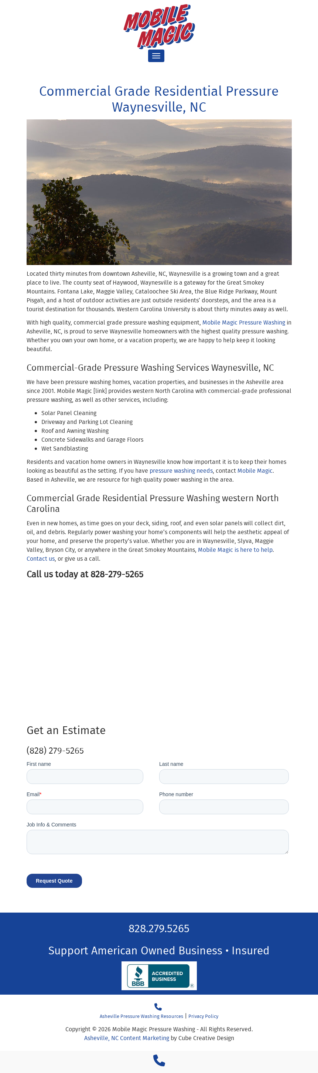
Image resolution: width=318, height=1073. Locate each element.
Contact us (41, 558)
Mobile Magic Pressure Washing (243, 322)
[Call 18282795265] (158, 1007)
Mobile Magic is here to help (235, 550)
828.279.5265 (159, 928)
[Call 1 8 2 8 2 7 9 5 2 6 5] (159, 1063)
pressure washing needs (181, 470)
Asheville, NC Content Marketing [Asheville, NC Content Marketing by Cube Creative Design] (126, 1038)
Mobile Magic (255, 470)
